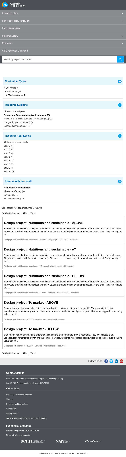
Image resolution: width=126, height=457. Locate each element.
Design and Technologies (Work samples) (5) (27, 115)
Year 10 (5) (9, 171)
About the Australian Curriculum (19, 395)
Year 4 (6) (8, 149)
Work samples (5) (16, 95)
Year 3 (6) (8, 146)
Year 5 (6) (8, 153)
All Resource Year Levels (16, 142)
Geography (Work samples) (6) (18, 122)
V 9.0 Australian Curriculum (15, 51)
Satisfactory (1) (11, 195)
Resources (62, 43)
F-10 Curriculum (62, 13)
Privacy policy (11, 414)
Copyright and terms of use (17, 404)
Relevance (14, 213)
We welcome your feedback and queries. (23, 430)
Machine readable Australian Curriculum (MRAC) (26, 418)
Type (33, 213)
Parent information (11, 28)
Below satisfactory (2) (14, 198)
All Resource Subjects (14, 111)
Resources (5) (13, 91)
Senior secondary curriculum (62, 21)
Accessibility (11, 409)
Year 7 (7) (8, 160)
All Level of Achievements (17, 187)
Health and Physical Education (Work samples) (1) (28, 118)
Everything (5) (11, 88)
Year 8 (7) (8, 164)
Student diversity (62, 36)
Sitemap (9, 399)
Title (25, 213)
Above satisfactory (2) (14, 191)
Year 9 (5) (8, 168)
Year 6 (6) (8, 157)
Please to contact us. (19, 435)
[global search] (63, 59)
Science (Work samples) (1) (17, 126)
